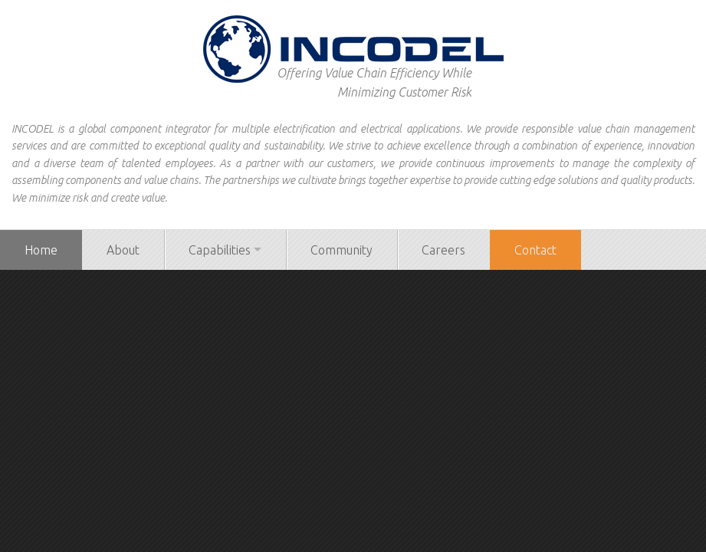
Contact (535, 250)
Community (341, 250)
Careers (443, 250)
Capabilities (220, 250)
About (123, 250)
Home (41, 250)
